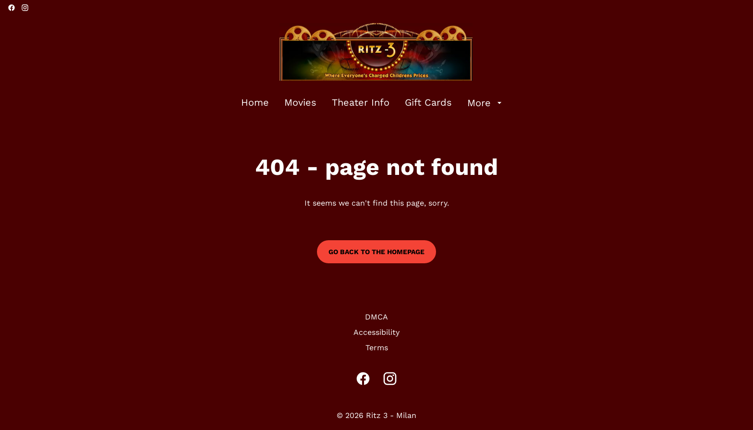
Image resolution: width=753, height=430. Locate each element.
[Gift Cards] (428, 102)
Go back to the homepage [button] (376, 252)
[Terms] (376, 348)
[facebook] (11, 8)
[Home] (255, 102)
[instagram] (25, 8)
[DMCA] (376, 317)
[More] (485, 102)
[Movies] (300, 102)
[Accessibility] (376, 332)
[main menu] (372, 102)
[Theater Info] (360, 102)
